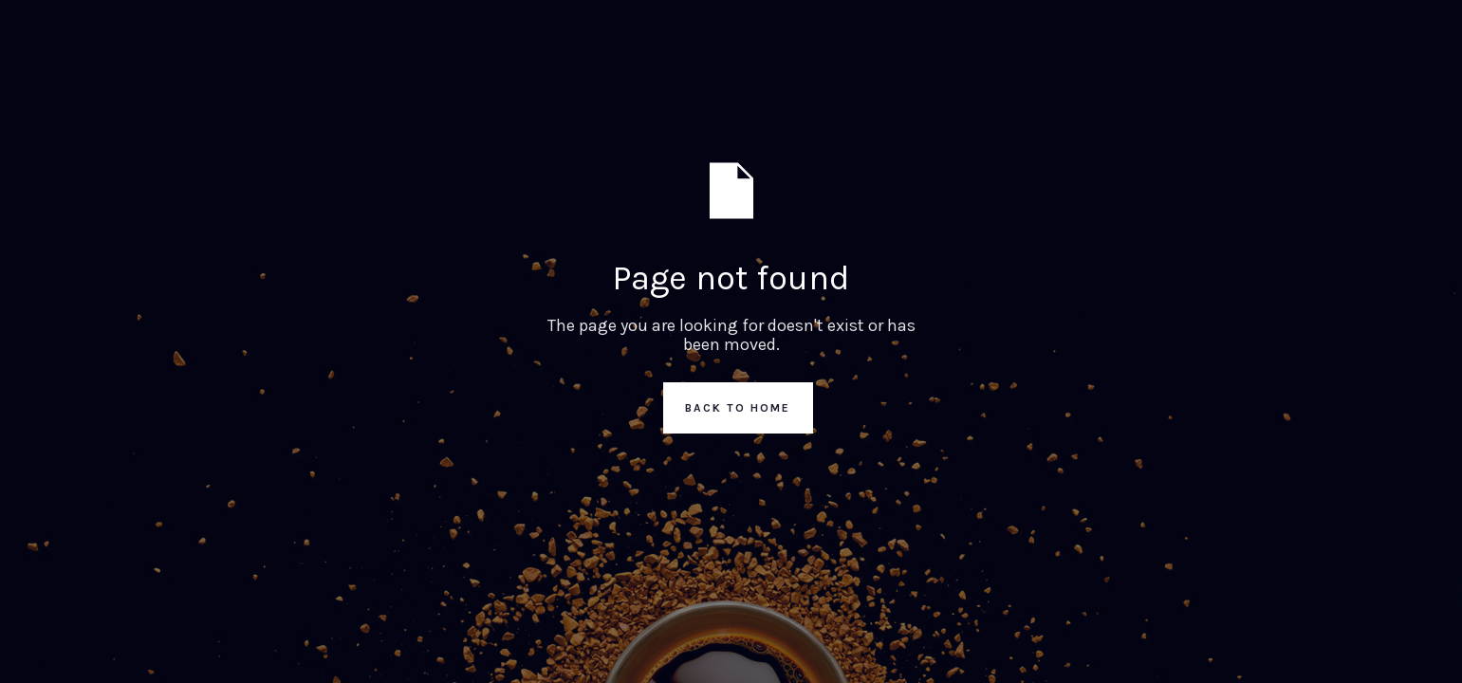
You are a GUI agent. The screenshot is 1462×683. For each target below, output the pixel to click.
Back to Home (737, 408)
